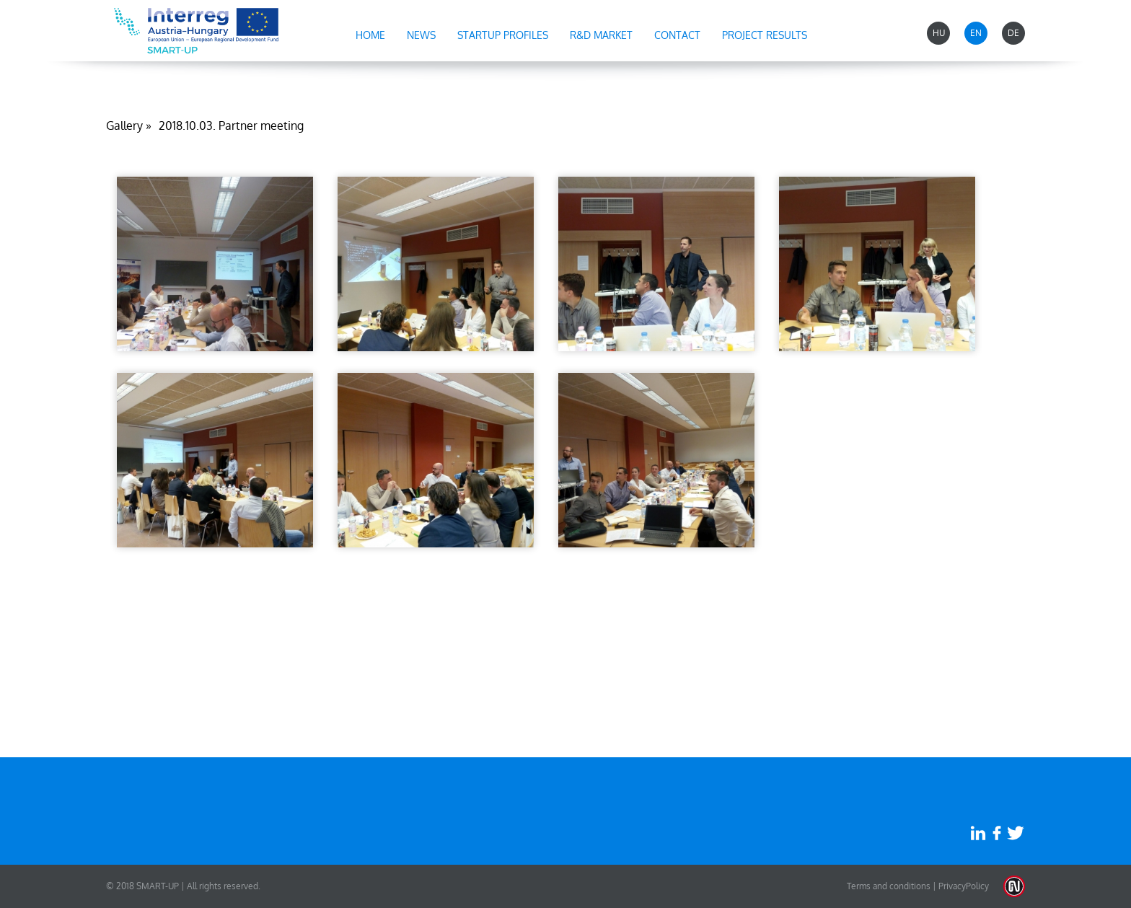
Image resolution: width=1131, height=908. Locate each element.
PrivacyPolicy (963, 886)
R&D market (601, 35)
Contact (677, 35)
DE (1013, 32)
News (421, 35)
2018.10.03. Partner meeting (231, 125)
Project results (764, 35)
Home (370, 35)
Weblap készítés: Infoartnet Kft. (1014, 886)
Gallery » (128, 125)
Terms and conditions (888, 886)
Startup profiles (502, 35)
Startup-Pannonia (196, 30)
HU (939, 32)
